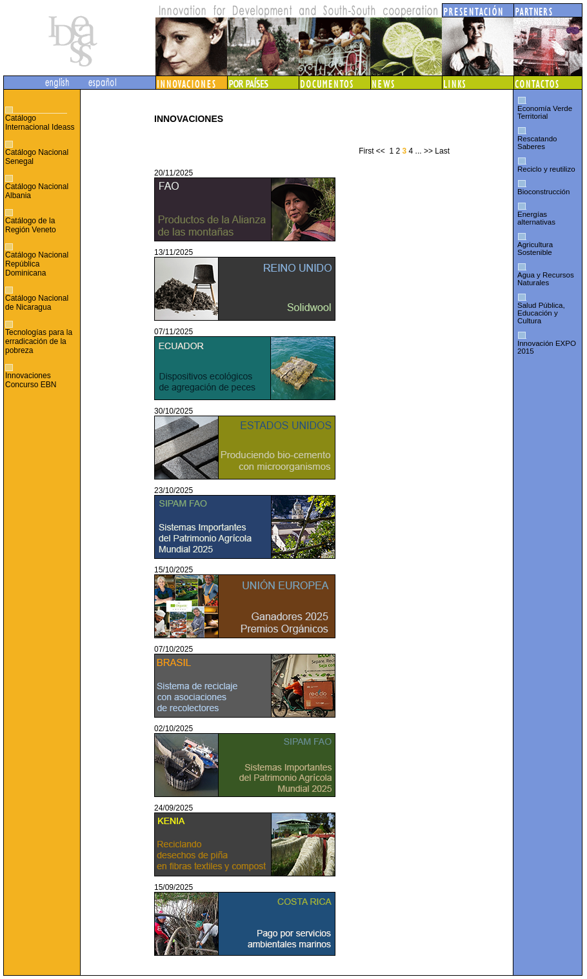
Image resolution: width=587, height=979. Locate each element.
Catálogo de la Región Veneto (30, 225)
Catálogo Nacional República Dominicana (36, 264)
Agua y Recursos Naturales (545, 279)
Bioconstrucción (543, 192)
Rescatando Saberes (537, 142)
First (366, 151)
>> (428, 151)
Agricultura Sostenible (535, 248)
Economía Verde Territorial (544, 112)
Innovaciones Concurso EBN (30, 380)
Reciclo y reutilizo (546, 169)
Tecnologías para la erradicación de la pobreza (38, 341)
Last (442, 151)
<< (380, 151)
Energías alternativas (536, 218)
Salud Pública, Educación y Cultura (541, 313)
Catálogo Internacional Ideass (39, 123)
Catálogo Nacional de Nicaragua (36, 303)
